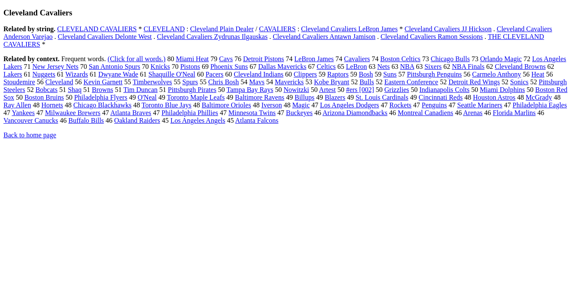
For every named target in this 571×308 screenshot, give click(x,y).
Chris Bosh (223, 82)
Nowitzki (296, 89)
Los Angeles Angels (197, 120)
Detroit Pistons (263, 58)
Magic (301, 105)
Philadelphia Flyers (100, 97)
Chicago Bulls (450, 58)
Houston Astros (494, 97)
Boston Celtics (400, 58)
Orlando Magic (501, 58)
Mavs (256, 82)
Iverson (271, 105)
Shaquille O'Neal (171, 74)
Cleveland (59, 82)
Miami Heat (192, 58)
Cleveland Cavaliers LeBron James (349, 29)
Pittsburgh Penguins (434, 74)
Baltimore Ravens (259, 97)
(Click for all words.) (136, 58)
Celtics (326, 66)
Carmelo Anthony (496, 74)
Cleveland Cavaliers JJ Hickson (448, 29)
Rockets (400, 105)
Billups (304, 97)
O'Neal (147, 97)
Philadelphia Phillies (190, 112)
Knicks (160, 66)
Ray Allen (17, 105)
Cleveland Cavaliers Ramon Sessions (432, 36)
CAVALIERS (277, 29)
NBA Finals (468, 66)
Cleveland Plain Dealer (221, 29)
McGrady (539, 97)
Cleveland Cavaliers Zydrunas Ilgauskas (212, 36)
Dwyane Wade (118, 74)
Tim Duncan (140, 89)
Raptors (338, 74)
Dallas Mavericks (282, 66)
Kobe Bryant (331, 82)
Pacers (214, 74)
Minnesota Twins (252, 112)
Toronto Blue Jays (166, 105)
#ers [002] (360, 89)
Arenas (472, 112)
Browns (102, 89)
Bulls (367, 82)
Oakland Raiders (137, 120)
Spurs (190, 82)
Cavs (226, 58)
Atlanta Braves (130, 112)
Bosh (366, 74)
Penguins (434, 105)
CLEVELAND (164, 29)
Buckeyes (299, 112)
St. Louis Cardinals (381, 97)
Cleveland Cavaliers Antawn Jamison (324, 36)
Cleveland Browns (520, 66)
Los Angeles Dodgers (349, 105)
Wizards (77, 74)
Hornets (52, 105)
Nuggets (44, 74)
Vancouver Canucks (30, 120)
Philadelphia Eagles (540, 105)
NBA (407, 66)
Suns (390, 74)
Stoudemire (19, 82)
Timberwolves (152, 82)
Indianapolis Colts (444, 89)
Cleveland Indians (258, 74)
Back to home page (29, 135)
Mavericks (289, 82)
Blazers (335, 97)
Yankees (23, 112)
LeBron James (314, 58)
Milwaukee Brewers (72, 112)
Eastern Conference (411, 82)
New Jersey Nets (56, 66)
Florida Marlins (514, 112)
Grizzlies (397, 89)
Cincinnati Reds (441, 97)
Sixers (433, 66)
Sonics (519, 82)
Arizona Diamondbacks (355, 112)
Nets (383, 66)
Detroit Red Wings (474, 82)
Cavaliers (357, 58)
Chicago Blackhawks (102, 105)
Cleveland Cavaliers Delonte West (105, 36)
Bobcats (47, 89)
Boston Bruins (44, 97)
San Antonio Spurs (114, 66)
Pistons (190, 66)
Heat (538, 74)
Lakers (12, 74)
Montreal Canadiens (425, 112)
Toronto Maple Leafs (196, 97)
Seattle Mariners (479, 105)
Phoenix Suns (229, 66)
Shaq (74, 89)
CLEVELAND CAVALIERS (97, 29)
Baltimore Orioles (226, 105)
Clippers (305, 74)
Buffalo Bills (86, 120)
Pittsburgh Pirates (192, 89)
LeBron (356, 66)
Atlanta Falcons (257, 120)
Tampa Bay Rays (249, 89)
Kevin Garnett (103, 82)
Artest (327, 89)
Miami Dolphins (502, 89)
